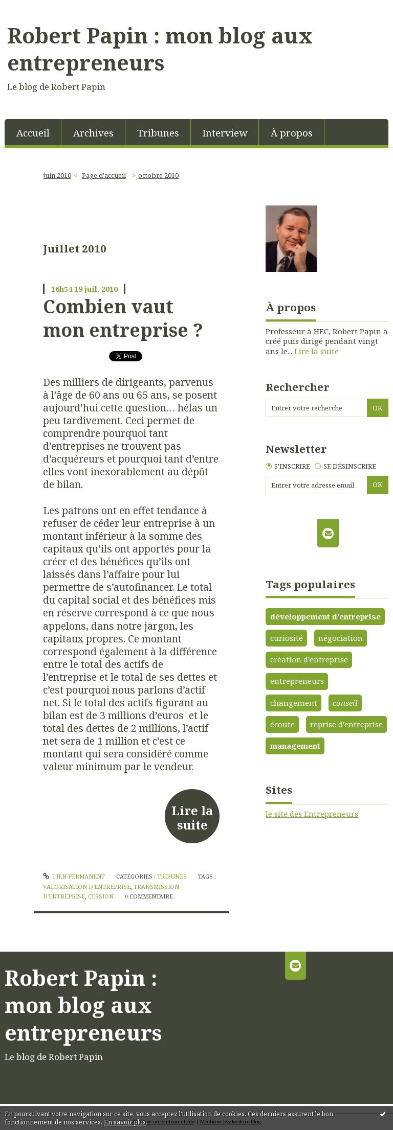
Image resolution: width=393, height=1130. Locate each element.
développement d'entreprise (325, 616)
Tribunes (158, 132)
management (295, 746)
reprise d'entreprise (346, 724)
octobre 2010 (158, 175)
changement (293, 703)
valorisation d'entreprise (86, 886)
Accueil (33, 132)
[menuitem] (33, 132)
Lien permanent (74, 876)
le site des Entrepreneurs (312, 814)
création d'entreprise (309, 659)
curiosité (286, 638)
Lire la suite (192, 817)
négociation (340, 638)
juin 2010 (57, 175)
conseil (345, 703)
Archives (93, 132)
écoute (282, 724)
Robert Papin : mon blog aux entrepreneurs (160, 49)
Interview (225, 132)
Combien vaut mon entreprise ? (123, 318)
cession (101, 896)
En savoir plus (125, 1122)
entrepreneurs (297, 681)
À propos (292, 132)
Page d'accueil (104, 175)
